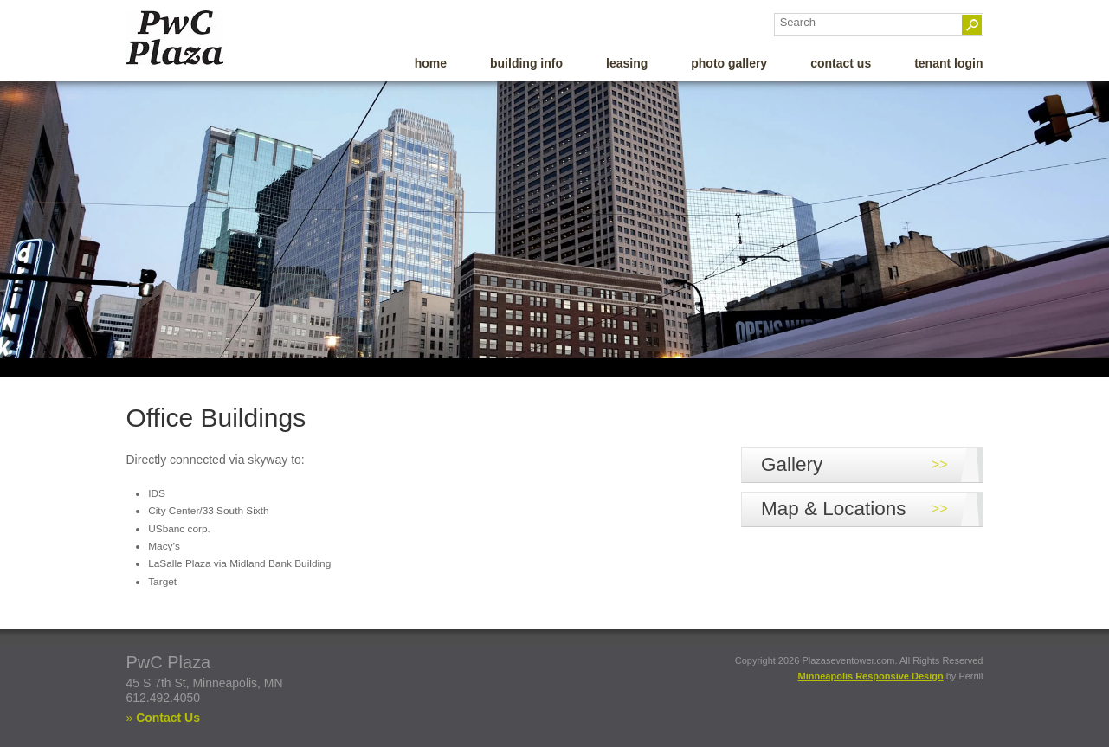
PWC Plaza (202, 37)
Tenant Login (948, 63)
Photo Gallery (729, 63)
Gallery (791, 464)
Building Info (526, 63)
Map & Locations (833, 508)
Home (431, 63)
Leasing (627, 63)
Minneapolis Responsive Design (871, 676)
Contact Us (840, 63)
